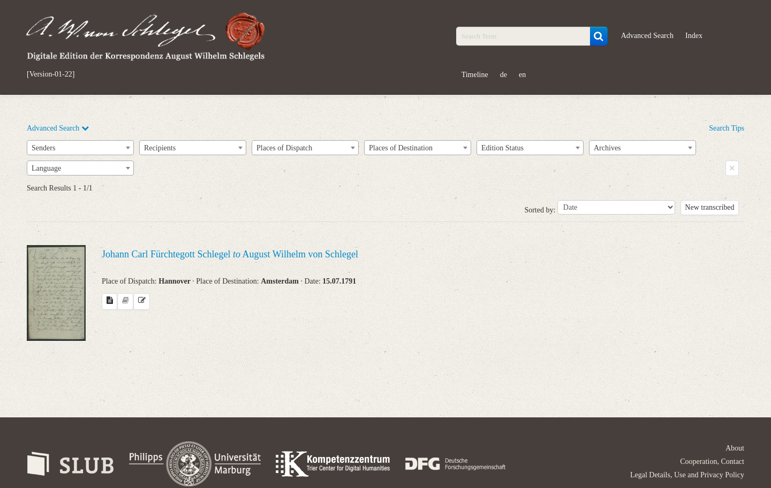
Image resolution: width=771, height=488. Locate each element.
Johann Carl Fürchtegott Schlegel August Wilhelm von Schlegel (230, 254)
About (734, 448)
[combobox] (80, 147)
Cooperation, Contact (712, 462)
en (522, 75)
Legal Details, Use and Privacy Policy (687, 475)
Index (693, 36)
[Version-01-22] (50, 74)
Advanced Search (647, 36)
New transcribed (709, 207)
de (503, 75)
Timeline (475, 75)
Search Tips (726, 128)
